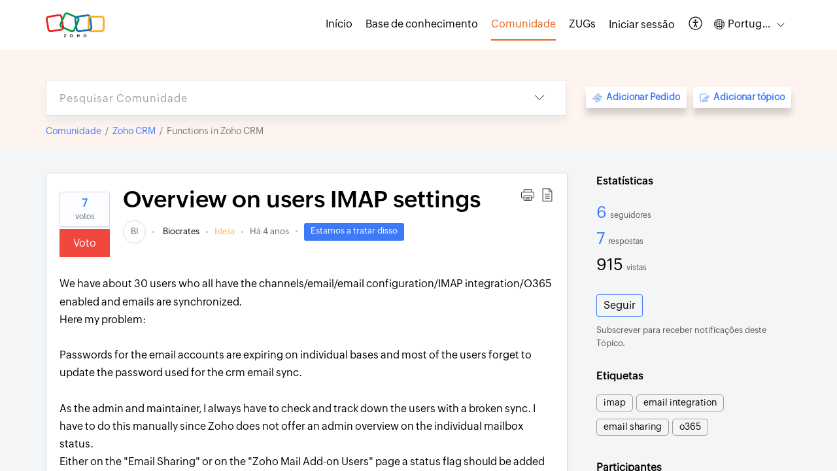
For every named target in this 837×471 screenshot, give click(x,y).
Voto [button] (84, 243)
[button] (696, 24)
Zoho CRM (134, 131)
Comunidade (73, 131)
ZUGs (582, 24)
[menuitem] (641, 25)
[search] (279, 97)
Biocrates (180, 231)
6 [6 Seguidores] (603, 212)
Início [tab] (339, 24)
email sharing (633, 426)
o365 (690, 426)
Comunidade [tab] (523, 24)
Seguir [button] (620, 305)
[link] (134, 231)
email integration (680, 402)
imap (615, 402)
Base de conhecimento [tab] (422, 24)
